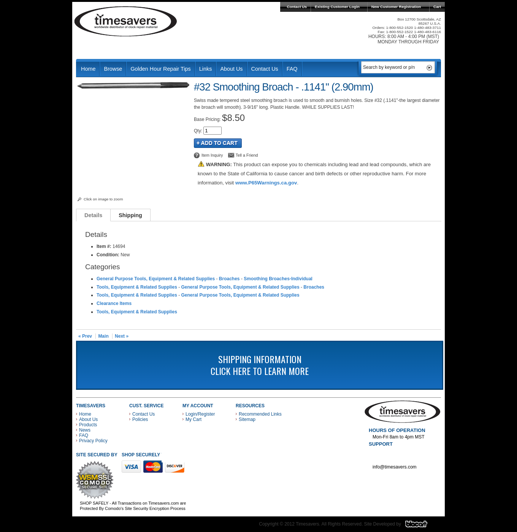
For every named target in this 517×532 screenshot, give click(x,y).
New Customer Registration (396, 7)
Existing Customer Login (337, 7)
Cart (437, 7)
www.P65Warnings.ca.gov (266, 183)
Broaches (229, 278)
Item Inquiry (212, 155)
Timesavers (126, 21)
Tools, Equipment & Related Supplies (137, 287)
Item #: (105, 246)
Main (103, 336)
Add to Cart (218, 143)
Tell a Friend (247, 155)
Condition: (108, 254)
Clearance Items (114, 303)
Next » (121, 336)
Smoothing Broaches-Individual (278, 278)
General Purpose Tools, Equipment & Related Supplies (156, 278)
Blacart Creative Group (421, 526)
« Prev (85, 336)
